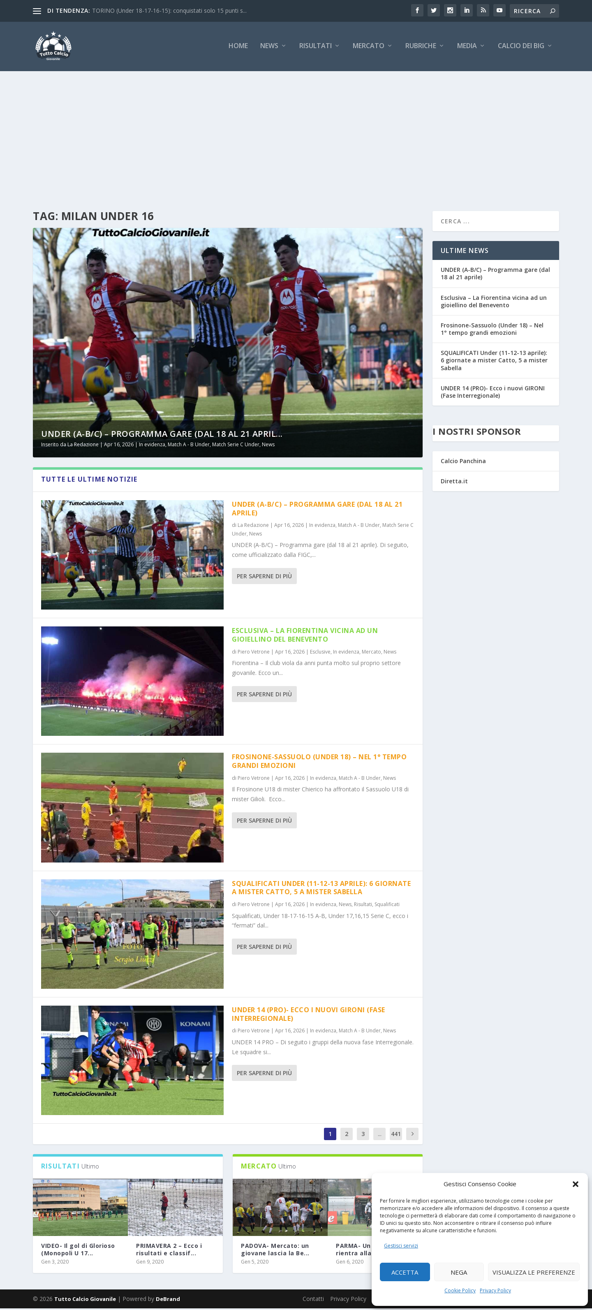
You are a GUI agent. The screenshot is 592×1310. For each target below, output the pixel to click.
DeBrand (168, 1300)
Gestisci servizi (401, 1245)
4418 (396, 1141)
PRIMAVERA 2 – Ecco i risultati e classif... (169, 1250)
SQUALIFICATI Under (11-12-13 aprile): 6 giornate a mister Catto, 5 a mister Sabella (321, 889)
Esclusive (320, 652)
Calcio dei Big (521, 48)
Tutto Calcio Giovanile (85, 1300)
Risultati (315, 48)
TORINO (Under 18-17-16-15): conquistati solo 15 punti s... (169, 10)
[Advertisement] (296, 134)
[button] (575, 1184)
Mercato (368, 48)
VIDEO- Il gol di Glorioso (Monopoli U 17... (78, 1250)
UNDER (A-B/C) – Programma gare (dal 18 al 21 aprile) (317, 510)
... (380, 1135)
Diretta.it (454, 483)
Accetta (404, 1272)
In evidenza (152, 446)
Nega (459, 1272)
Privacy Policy (495, 1290)
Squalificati (387, 905)
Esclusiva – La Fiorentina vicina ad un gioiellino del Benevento (305, 636)
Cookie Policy (460, 1290)
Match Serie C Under (235, 446)
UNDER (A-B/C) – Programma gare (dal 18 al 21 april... (162, 435)
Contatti (313, 1300)
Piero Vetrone (254, 652)
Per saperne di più (264, 578)
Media (467, 48)
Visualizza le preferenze (534, 1272)
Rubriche (420, 48)
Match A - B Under (189, 446)
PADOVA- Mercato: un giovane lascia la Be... (275, 1250)
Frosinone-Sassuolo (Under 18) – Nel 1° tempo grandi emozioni (319, 763)
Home (238, 48)
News (269, 48)
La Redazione (83, 446)
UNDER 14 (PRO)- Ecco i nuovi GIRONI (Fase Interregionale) (308, 1016)
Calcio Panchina (463, 462)
